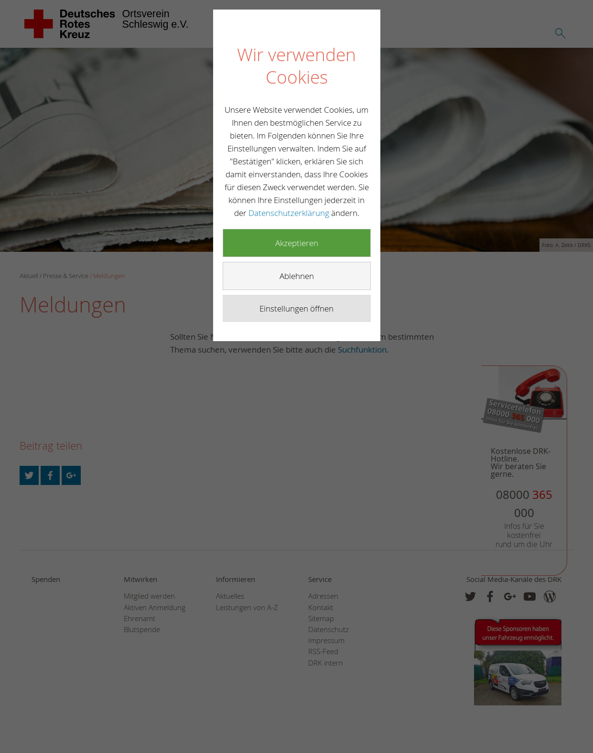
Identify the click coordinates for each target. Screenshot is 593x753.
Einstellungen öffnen (296, 308)
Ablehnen (297, 275)
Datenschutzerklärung (289, 212)
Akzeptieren (296, 242)
